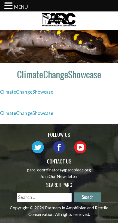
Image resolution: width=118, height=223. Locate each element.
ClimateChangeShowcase (26, 92)
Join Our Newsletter (59, 176)
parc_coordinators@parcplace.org (59, 169)
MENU (21, 7)
